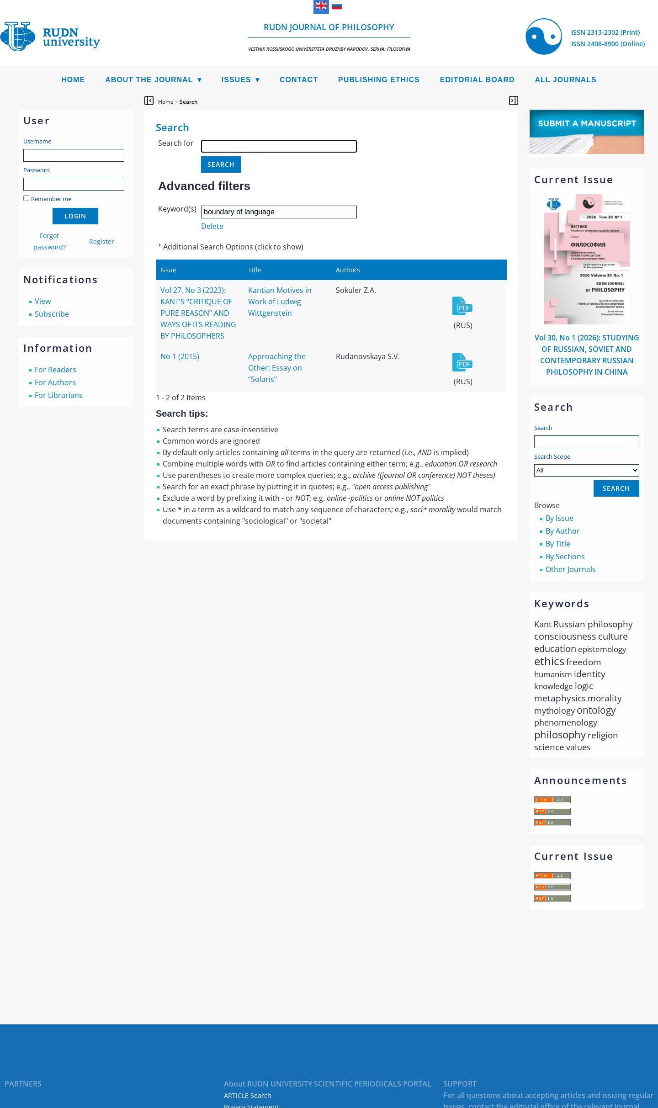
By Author (563, 531)
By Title (558, 544)
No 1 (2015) (179, 356)
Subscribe (52, 314)
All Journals (566, 80)
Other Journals (571, 569)
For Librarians (59, 395)
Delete (212, 226)
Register (101, 241)
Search (543, 428)
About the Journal (149, 80)
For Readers (55, 370)
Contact (299, 80)
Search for (176, 143)
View (43, 301)
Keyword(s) (177, 209)
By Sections (565, 556)
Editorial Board (477, 80)
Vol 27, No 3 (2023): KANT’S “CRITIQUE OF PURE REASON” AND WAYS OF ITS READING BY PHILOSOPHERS (198, 313)
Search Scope (586, 464)
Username (37, 141)
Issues (236, 80)
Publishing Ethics (379, 80)
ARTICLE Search (247, 1095)
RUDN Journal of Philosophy (329, 36)
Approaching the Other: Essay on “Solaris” (277, 367)
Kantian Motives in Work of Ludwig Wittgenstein (280, 301)
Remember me (51, 199)
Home (73, 80)
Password (36, 170)
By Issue (559, 518)
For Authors (55, 382)
